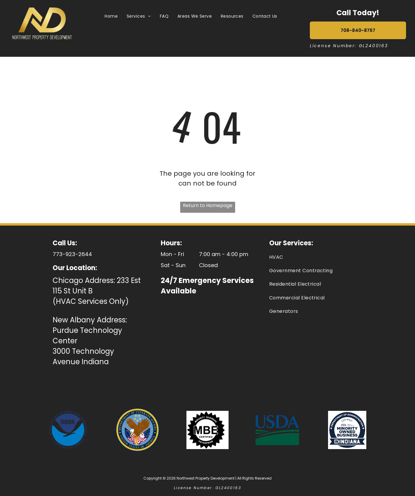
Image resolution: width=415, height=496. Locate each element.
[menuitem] (111, 16)
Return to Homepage (207, 205)
